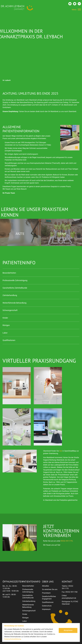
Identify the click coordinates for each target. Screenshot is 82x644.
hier (60, 451)
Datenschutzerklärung (12, 639)
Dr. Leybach (7, 80)
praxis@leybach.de (69, 598)
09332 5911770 (67, 541)
